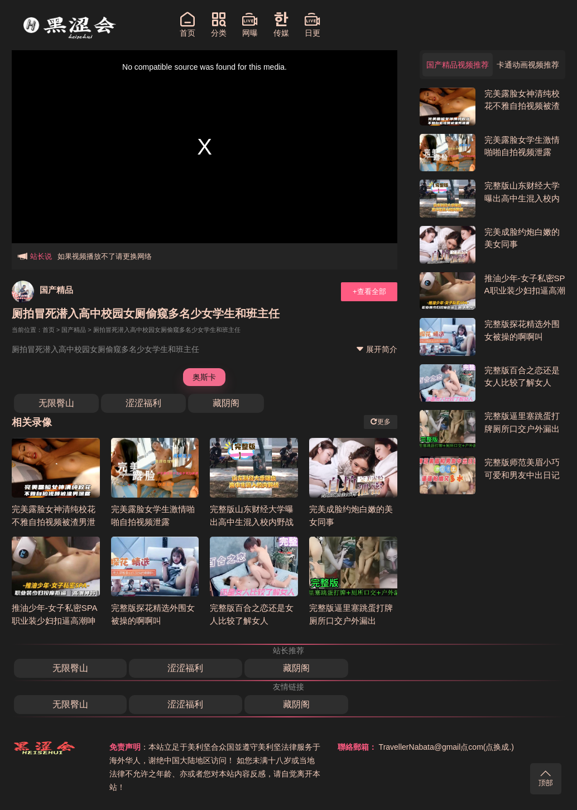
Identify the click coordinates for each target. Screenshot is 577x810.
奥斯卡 (204, 377)
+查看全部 (369, 291)
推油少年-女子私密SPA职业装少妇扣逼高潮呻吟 (55, 620)
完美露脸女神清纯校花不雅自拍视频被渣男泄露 (53, 521)
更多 (381, 422)
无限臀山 (56, 403)
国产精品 (56, 290)
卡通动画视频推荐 (528, 64)
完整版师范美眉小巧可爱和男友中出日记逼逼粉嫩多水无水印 (522, 474)
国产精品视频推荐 (457, 64)
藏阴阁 (226, 403)
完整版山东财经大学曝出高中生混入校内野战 (522, 198)
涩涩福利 (143, 403)
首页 (48, 329)
